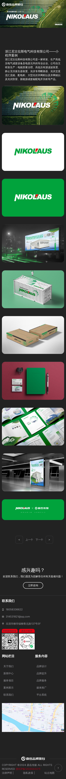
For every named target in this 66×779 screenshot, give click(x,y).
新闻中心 (8, 673)
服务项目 (8, 680)
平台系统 (42, 694)
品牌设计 (42, 666)
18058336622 (14, 609)
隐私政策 (28, 772)
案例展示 (8, 687)
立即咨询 (33, 585)
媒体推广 (42, 687)
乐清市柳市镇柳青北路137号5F (23, 623)
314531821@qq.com (18, 616)
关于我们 (8, 666)
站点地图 (49, 772)
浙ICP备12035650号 (28, 769)
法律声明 (7, 772)
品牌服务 (42, 680)
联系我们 (8, 694)
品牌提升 (42, 673)
